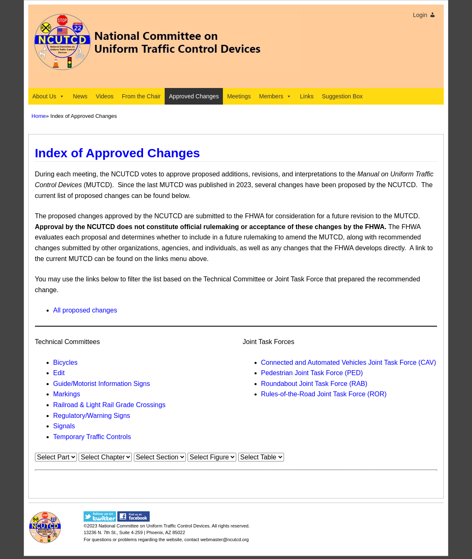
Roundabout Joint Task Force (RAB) (314, 383)
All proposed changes (85, 310)
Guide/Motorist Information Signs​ (101, 383)
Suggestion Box (342, 96)
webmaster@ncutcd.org (224, 539)
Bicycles (65, 362)
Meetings (239, 96)
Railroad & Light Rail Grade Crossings (109, 404)
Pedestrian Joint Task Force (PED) (312, 372)
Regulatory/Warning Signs (91, 415)
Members (275, 96)
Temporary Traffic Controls (92, 436)
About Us (48, 96)
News (80, 96)
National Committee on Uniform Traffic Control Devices (154, 525)
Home (39, 116)
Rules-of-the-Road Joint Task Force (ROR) (324, 394)
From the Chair (141, 96)
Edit (59, 372)
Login (420, 15)
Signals (64, 426)
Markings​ (66, 394)
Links (307, 96)
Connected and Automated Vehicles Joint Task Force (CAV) (348, 362)
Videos (105, 96)
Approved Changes (194, 96)
